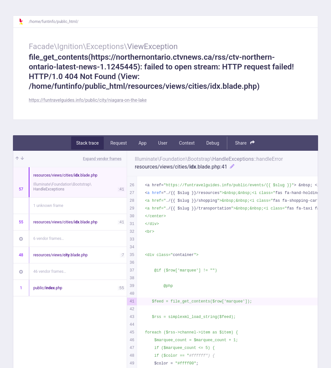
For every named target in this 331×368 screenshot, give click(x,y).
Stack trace (87, 143)
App (142, 143)
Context (187, 143)
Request (118, 143)
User (162, 143)
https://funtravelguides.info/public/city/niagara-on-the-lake (88, 100)
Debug (212, 143)
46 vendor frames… (49, 271)
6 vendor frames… (48, 238)
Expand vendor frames (102, 159)
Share (245, 143)
